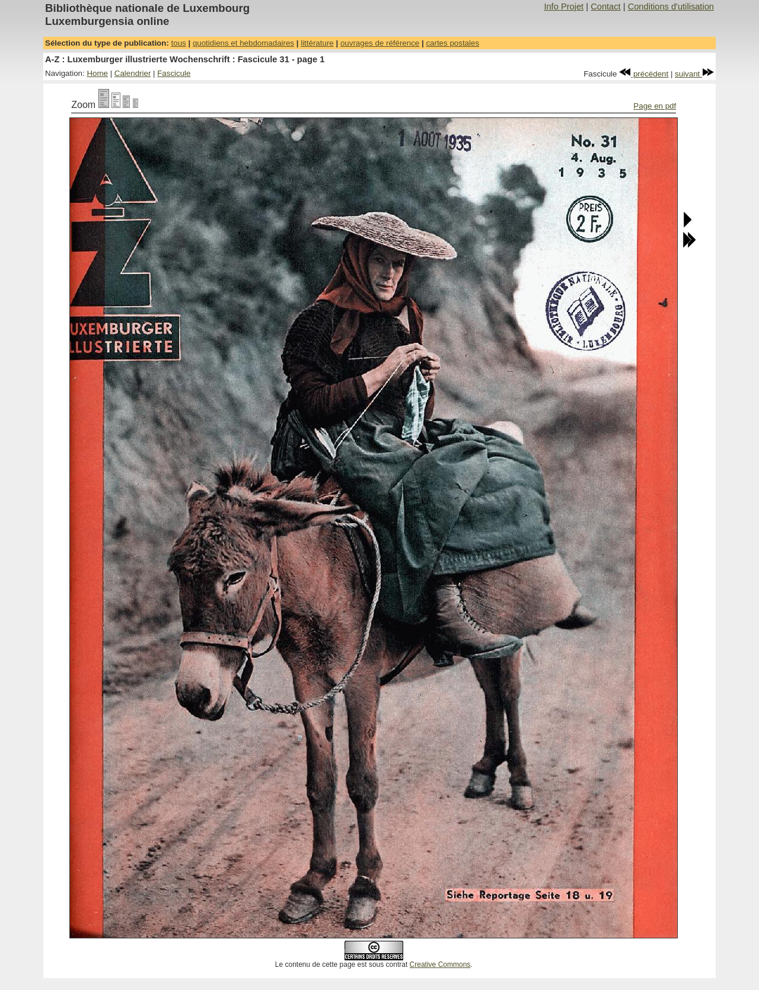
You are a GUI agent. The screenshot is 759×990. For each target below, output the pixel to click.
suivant (694, 73)
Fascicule (173, 73)
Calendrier (132, 73)
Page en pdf (654, 105)
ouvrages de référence (379, 43)
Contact (606, 6)
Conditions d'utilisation (671, 6)
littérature (317, 43)
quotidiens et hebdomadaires (243, 43)
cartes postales (452, 43)
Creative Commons (440, 964)
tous (178, 43)
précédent (643, 73)
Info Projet (563, 6)
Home (97, 73)
